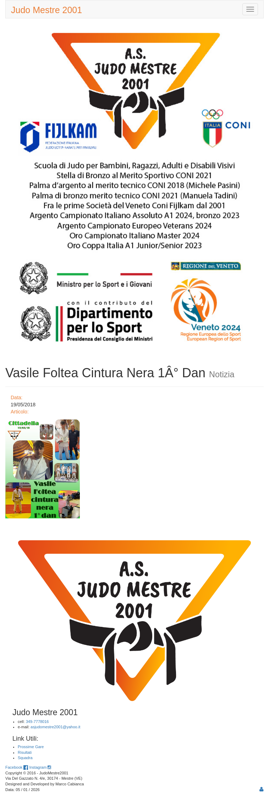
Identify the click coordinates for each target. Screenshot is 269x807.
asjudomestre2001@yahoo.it (55, 727)
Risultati (25, 752)
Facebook (16, 767)
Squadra (25, 758)
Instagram (40, 767)
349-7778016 (37, 721)
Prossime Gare (31, 747)
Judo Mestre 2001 (46, 10)
